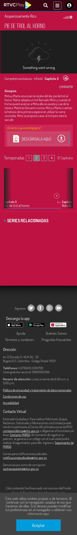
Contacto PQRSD (20, 435)
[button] (68, 191)
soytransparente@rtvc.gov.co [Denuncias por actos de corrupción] (21, 469)
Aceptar (38, 525)
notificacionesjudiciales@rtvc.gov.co (25, 458)
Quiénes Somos (56, 333)
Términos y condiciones (21, 339)
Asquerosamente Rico (20, 16)
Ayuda (20, 333)
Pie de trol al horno (16, 205)
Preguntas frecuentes (56, 339)
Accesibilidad (11, 403)
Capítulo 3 (10, 201)
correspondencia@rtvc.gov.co (21, 431)
